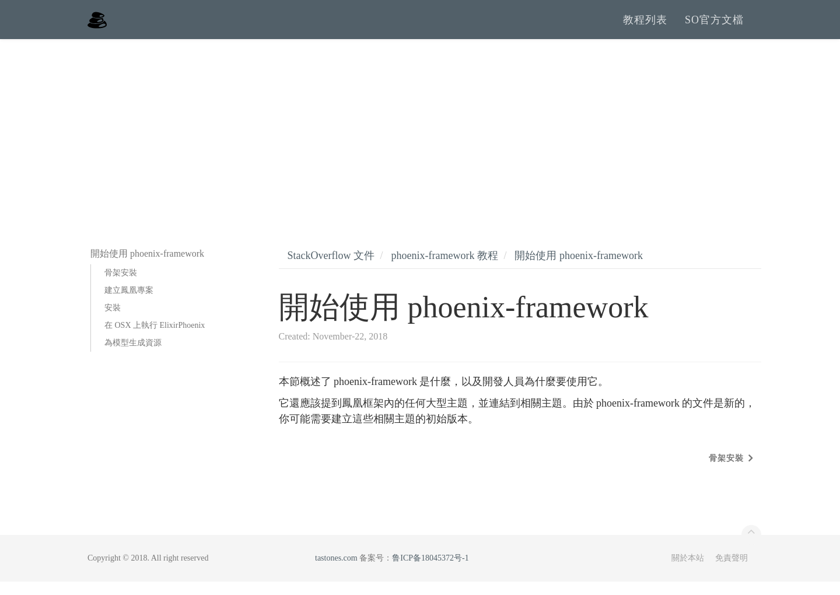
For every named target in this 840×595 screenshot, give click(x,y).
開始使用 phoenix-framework (578, 269)
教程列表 (645, 26)
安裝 (112, 321)
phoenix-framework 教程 (444, 269)
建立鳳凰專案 (128, 303)
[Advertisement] (420, 140)
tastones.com (336, 571)
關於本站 (687, 571)
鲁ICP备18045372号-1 (430, 571)
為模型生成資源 (133, 356)
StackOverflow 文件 (331, 269)
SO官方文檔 (714, 26)
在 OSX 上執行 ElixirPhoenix (154, 338)
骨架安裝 (120, 286)
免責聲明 (731, 571)
